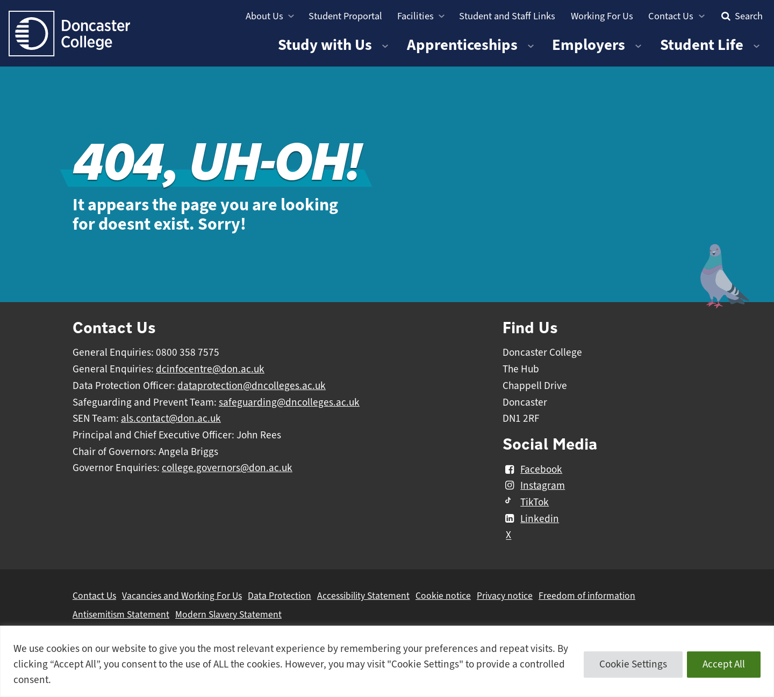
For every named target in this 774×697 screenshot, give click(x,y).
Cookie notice (443, 595)
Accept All (724, 664)
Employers (588, 45)
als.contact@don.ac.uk (171, 418)
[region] (387, 661)
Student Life (701, 45)
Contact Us (670, 16)
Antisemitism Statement (121, 614)
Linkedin (531, 518)
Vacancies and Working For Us (182, 595)
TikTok (526, 502)
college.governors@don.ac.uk (227, 467)
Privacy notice (505, 595)
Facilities (415, 16)
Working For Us (602, 16)
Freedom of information (587, 595)
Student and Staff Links (507, 16)
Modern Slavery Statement (228, 614)
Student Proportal (345, 16)
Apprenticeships (462, 45)
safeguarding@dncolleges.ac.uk (289, 402)
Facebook (532, 469)
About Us (264, 16)
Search (741, 16)
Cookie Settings (633, 664)
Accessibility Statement (363, 595)
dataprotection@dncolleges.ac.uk (251, 385)
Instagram (534, 485)
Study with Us (325, 45)
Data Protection (279, 595)
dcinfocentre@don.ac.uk (210, 369)
